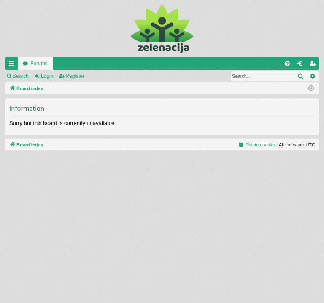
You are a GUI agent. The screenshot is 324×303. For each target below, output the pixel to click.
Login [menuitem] (301, 65)
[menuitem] (287, 63)
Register (75, 76)
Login (47, 76)
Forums (39, 63)
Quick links (13, 65)
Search (21, 76)
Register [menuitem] (314, 65)
